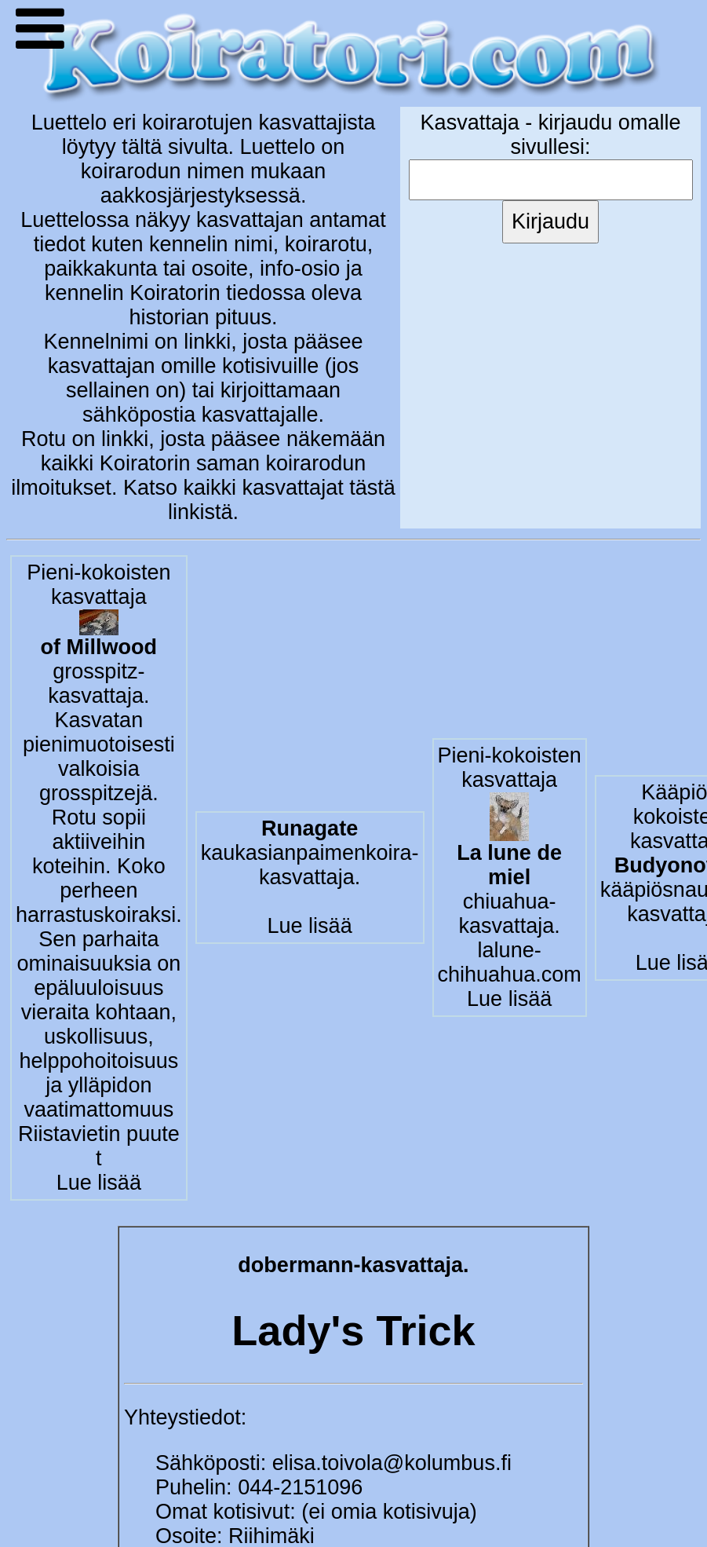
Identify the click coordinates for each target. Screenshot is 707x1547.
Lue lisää (98, 1182)
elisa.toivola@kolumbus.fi (392, 1463)
